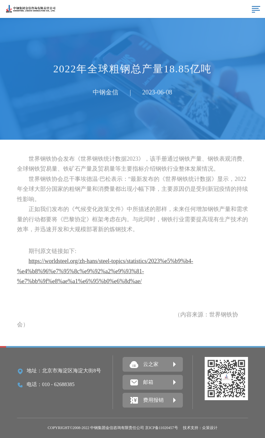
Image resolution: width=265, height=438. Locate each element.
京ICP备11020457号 (161, 428)
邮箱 (141, 382)
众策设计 (210, 428)
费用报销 (147, 400)
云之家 (144, 364)
